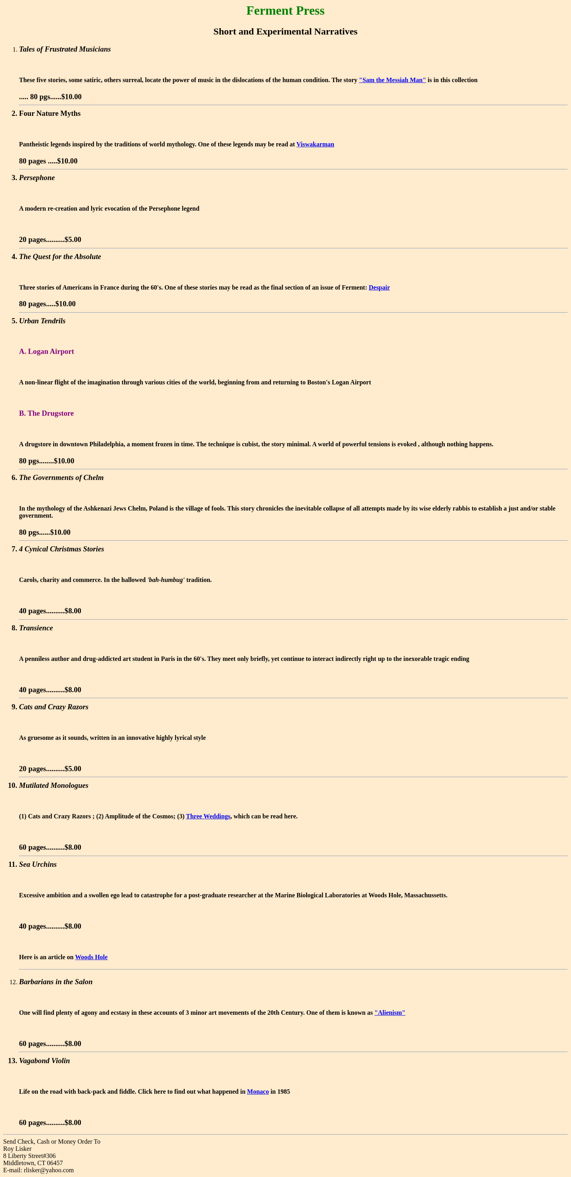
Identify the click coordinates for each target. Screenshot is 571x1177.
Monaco (258, 1091)
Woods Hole (91, 957)
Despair (379, 287)
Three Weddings (208, 816)
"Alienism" (389, 1012)
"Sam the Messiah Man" (392, 80)
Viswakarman (315, 144)
